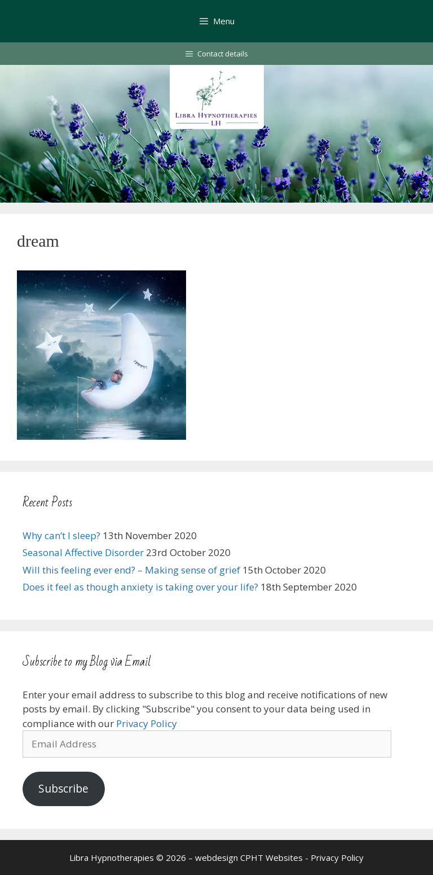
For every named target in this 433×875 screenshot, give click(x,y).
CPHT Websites (271, 857)
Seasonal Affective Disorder (83, 552)
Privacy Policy (146, 723)
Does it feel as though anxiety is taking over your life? (140, 586)
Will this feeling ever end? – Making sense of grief (131, 569)
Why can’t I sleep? (61, 535)
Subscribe (63, 788)
